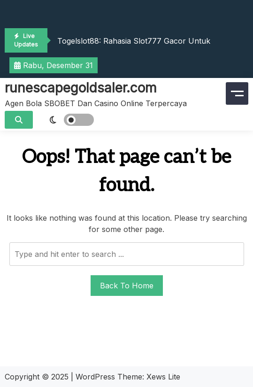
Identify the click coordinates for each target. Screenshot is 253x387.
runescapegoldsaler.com (81, 88)
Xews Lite (163, 376)
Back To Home (126, 285)
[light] (66, 120)
